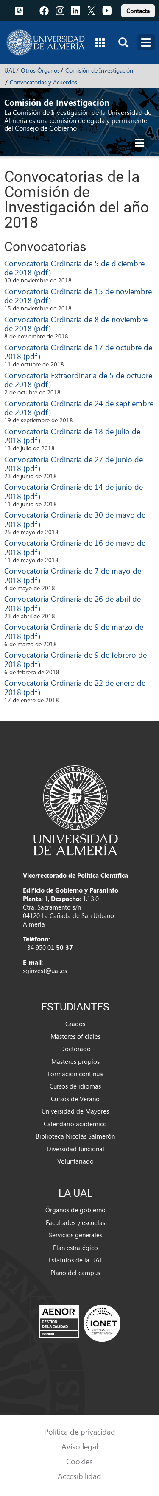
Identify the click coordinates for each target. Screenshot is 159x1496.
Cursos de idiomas (75, 1086)
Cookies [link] (79, 1461)
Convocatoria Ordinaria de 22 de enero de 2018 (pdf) (74, 687)
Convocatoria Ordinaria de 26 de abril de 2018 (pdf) (72, 603)
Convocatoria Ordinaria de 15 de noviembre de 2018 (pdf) (78, 296)
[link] (138, 9)
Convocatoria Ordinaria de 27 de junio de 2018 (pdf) (73, 464)
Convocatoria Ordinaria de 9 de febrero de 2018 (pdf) (75, 659)
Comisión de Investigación (99, 70)
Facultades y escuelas (75, 1222)
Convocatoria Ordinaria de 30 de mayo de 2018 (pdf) (74, 519)
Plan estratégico (75, 1247)
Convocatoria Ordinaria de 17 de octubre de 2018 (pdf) (78, 352)
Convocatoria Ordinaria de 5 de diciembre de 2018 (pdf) (74, 268)
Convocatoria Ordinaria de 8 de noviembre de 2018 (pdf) (76, 324)
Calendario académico (75, 1123)
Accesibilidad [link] (79, 1476)
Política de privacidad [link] (79, 1431)
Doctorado (75, 1048)
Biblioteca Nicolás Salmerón (75, 1136)
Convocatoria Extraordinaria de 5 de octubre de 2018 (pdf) (78, 380)
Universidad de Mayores (75, 1111)
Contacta (138, 11)
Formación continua (75, 1073)
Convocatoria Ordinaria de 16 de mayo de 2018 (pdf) (74, 547)
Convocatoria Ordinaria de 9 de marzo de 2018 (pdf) (73, 631)
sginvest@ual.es (45, 970)
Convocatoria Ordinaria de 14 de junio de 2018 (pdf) (73, 491)
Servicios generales (75, 1235)
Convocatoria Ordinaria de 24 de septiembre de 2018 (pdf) (78, 408)
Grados (75, 1023)
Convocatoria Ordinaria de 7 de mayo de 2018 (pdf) (72, 575)
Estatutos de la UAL (75, 1260)
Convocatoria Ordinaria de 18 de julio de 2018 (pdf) (72, 436)
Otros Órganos (40, 70)
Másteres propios (75, 1061)
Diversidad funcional (75, 1148)
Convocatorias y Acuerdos (43, 82)
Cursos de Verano (75, 1098)
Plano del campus (75, 1272)
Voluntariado (75, 1161)
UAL (9, 70)
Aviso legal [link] (79, 1446)
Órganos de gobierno (75, 1210)
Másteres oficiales (75, 1036)
